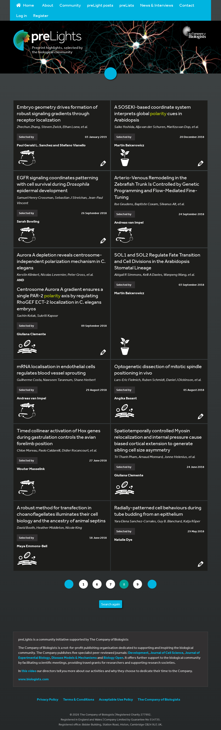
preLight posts (100, 5)
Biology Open (113, 656)
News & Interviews (156, 5)
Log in (21, 15)
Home (25, 5)
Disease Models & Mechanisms (74, 656)
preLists (126, 5)
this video (29, 669)
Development (138, 651)
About (47, 5)
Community (70, 5)
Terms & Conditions (78, 697)
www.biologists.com (33, 677)
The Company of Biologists (159, 697)
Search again (110, 602)
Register (40, 15)
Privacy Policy (47, 697)
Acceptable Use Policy (116, 697)
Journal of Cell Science (166, 651)
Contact (186, 5)
